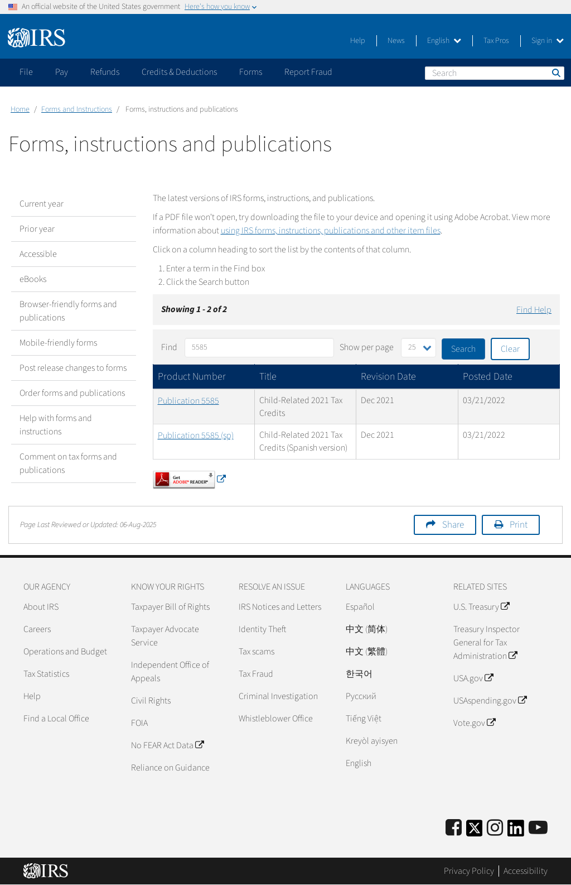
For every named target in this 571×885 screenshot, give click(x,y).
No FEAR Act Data (167, 745)
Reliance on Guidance (170, 768)
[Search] (494, 73)
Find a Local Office (56, 718)
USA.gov (473, 678)
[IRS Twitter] (474, 831)
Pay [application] (61, 72)
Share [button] (453, 525)
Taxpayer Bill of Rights (170, 607)
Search (555, 72)
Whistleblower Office (276, 718)
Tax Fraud (256, 674)
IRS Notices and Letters (280, 607)
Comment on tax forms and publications (68, 463)
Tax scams (256, 651)
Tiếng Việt (363, 718)
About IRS (41, 607)
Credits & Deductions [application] (179, 72)
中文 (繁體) (367, 651)
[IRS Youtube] (538, 828)
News (396, 40)
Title (268, 377)
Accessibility (526, 871)
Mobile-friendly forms (58, 343)
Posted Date (487, 377)
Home (20, 109)
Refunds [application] (104, 72)
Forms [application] (250, 72)
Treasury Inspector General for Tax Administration (486, 642)
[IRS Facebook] (454, 828)
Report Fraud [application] (308, 72)
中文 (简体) (367, 629)
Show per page (367, 347)
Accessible (38, 254)
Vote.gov (474, 723)
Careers (37, 629)
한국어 (359, 674)
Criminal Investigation (278, 696)
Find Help (533, 310)
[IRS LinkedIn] (515, 831)
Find (169, 347)
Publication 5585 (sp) (196, 435)
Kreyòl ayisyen (372, 741)
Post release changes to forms (73, 368)
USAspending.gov (489, 701)
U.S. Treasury (481, 607)
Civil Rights (151, 701)
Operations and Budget (65, 651)
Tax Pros (496, 40)
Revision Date (388, 377)
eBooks (33, 279)
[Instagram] (495, 828)
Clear (510, 349)
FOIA (139, 723)
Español (360, 607)
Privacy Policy (469, 871)
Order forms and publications (72, 393)
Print (519, 525)
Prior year (37, 229)
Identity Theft (262, 629)
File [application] (26, 72)
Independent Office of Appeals (170, 672)
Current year (42, 204)
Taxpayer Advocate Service (165, 636)
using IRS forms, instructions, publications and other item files (331, 230)
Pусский (361, 696)
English (444, 40)
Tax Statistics (46, 674)
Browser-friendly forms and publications (68, 311)
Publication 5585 (188, 401)
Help (357, 40)
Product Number (192, 377)
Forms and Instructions (76, 109)
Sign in (547, 40)
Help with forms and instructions (56, 425)
